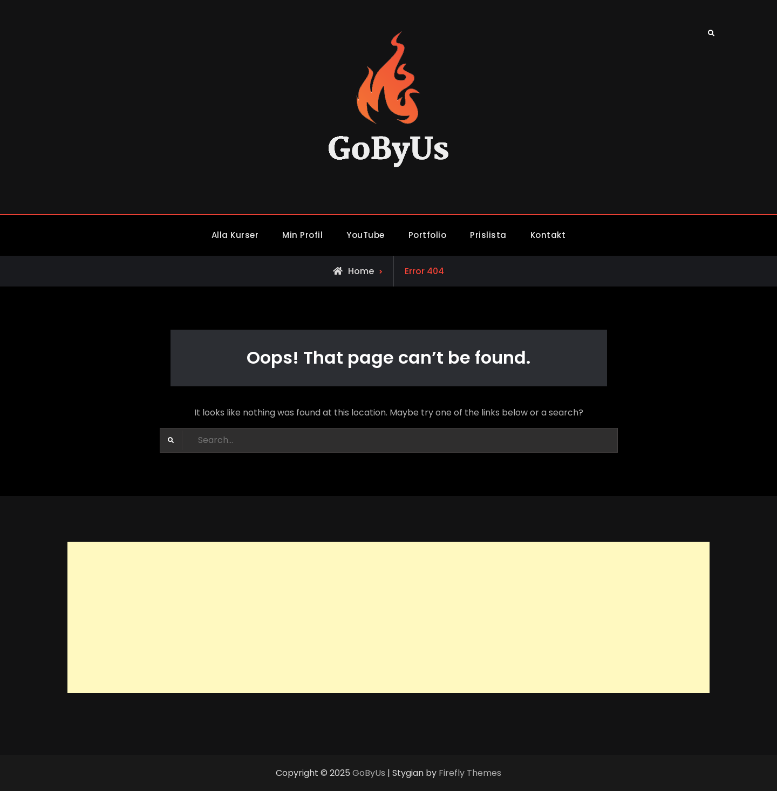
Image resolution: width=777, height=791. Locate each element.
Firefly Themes (470, 773)
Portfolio (427, 235)
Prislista (488, 235)
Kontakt (548, 235)
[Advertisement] (388, 617)
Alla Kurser (235, 235)
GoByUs (368, 773)
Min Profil (302, 235)
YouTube (365, 235)
